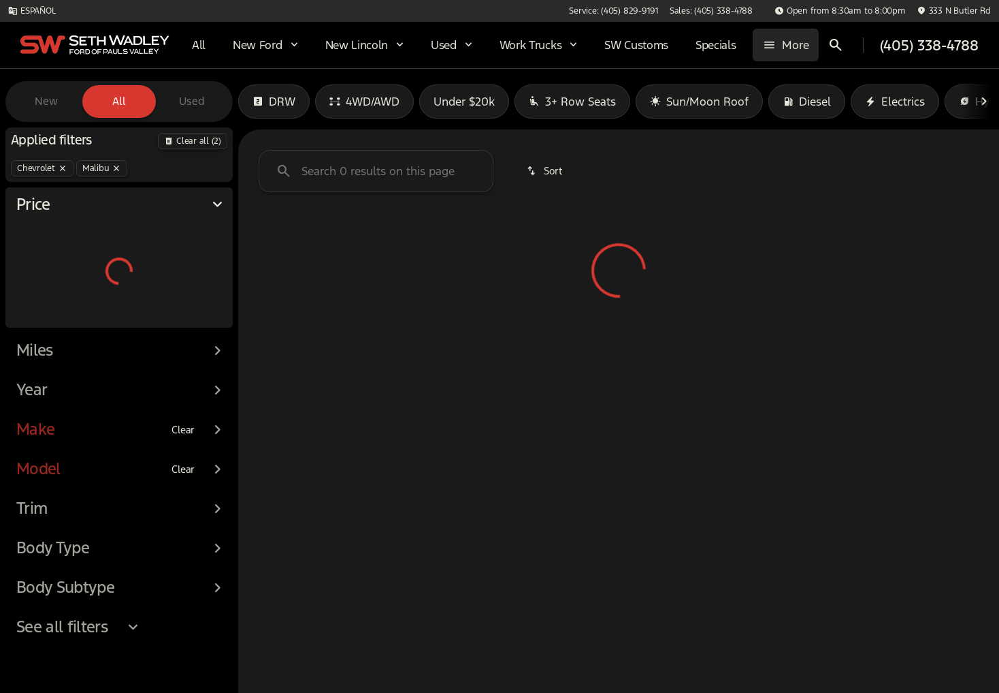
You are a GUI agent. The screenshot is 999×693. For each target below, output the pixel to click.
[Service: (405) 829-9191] (728, 11)
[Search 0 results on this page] (376, 171)
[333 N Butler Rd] (954, 11)
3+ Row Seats (572, 101)
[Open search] (841, 45)
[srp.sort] (545, 171)
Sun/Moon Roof (699, 101)
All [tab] (119, 101)
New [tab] (46, 101)
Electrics (895, 101)
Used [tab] (192, 101)
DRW (273, 101)
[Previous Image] (253, 101)
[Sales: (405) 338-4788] (826, 11)
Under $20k (464, 101)
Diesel (807, 101)
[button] (897, 11)
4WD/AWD (364, 101)
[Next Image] (984, 101)
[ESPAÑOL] (31, 11)
